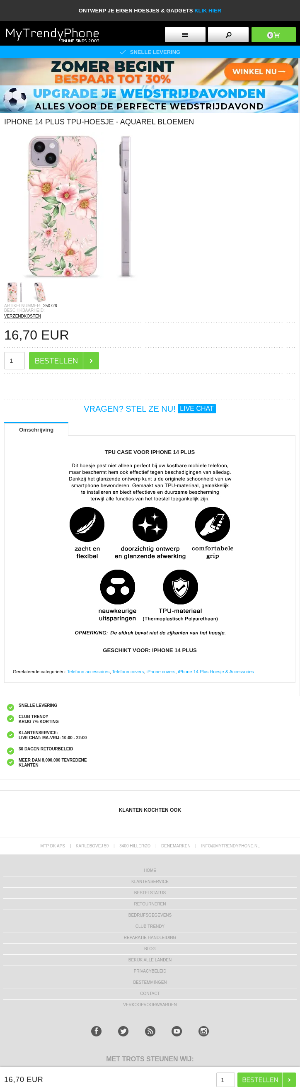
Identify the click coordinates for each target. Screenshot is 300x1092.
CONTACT (150, 993)
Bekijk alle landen (150, 960)
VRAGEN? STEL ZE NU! (150, 408)
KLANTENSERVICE (150, 881)
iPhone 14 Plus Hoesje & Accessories (216, 671)
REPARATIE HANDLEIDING (150, 937)
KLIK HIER (207, 10)
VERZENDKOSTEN (22, 316)
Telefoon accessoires (88, 671)
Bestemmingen (150, 982)
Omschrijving (36, 430)
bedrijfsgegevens (150, 915)
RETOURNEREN (150, 904)
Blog (150, 948)
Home (150, 870)
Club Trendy (150, 926)
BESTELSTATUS (150, 893)
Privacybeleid (150, 971)
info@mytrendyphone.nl (230, 846)
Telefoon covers (128, 671)
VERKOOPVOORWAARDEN (150, 1004)
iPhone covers (161, 671)
